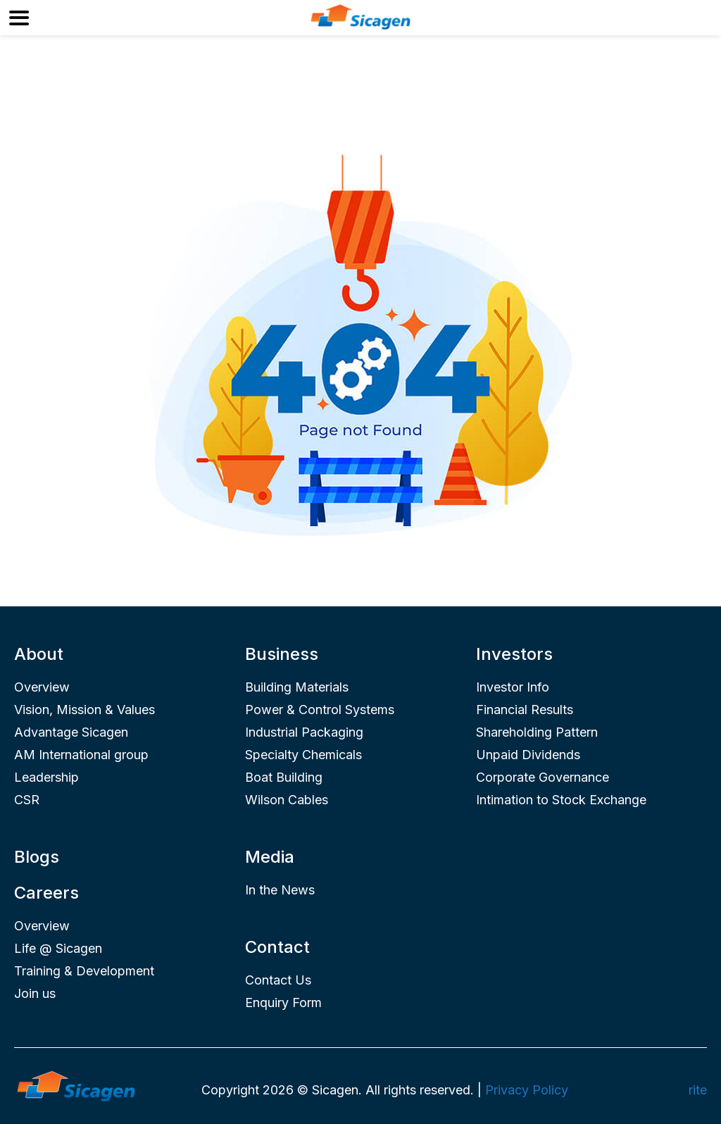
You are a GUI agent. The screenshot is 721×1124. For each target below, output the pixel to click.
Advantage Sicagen (71, 732)
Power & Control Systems (319, 709)
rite (698, 1089)
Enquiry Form (283, 1002)
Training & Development (84, 970)
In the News (280, 889)
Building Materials (297, 687)
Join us (35, 993)
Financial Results (524, 709)
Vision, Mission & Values (84, 709)
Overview (42, 687)
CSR (26, 799)
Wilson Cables (286, 799)
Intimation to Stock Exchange (561, 799)
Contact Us (278, 980)
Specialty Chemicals (303, 754)
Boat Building (283, 777)
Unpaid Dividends (528, 754)
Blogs (36, 857)
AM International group (81, 754)
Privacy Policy (526, 1089)
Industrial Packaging (304, 732)
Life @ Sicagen (58, 948)
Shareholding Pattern (537, 732)
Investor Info (512, 687)
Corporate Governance (542, 777)
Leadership (46, 777)
